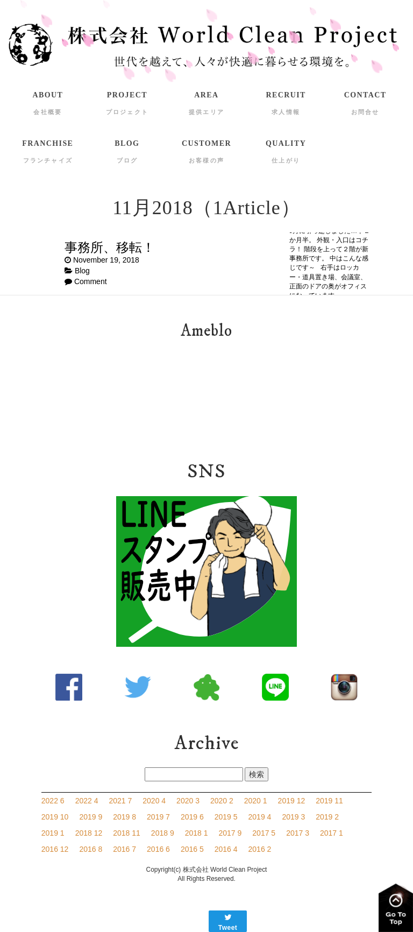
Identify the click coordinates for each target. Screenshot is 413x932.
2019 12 (291, 800)
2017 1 (331, 833)
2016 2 (260, 849)
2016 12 (55, 849)
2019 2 (327, 817)
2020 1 (255, 800)
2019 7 (158, 817)
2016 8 (90, 849)
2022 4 (86, 800)
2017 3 (297, 833)
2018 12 (89, 833)
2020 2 (221, 800)
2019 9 (90, 817)
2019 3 (293, 817)
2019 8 (124, 817)
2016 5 (192, 849)
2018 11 (126, 833)
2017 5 (263, 833)
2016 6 (158, 849)
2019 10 (55, 817)
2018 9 (162, 833)
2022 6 (53, 800)
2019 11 (329, 800)
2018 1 (196, 833)
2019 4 (260, 817)
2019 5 (226, 817)
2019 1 (53, 833)
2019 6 (192, 817)
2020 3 (188, 800)
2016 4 (226, 849)
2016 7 (124, 849)
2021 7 (120, 800)
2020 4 (154, 800)
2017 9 (230, 833)
